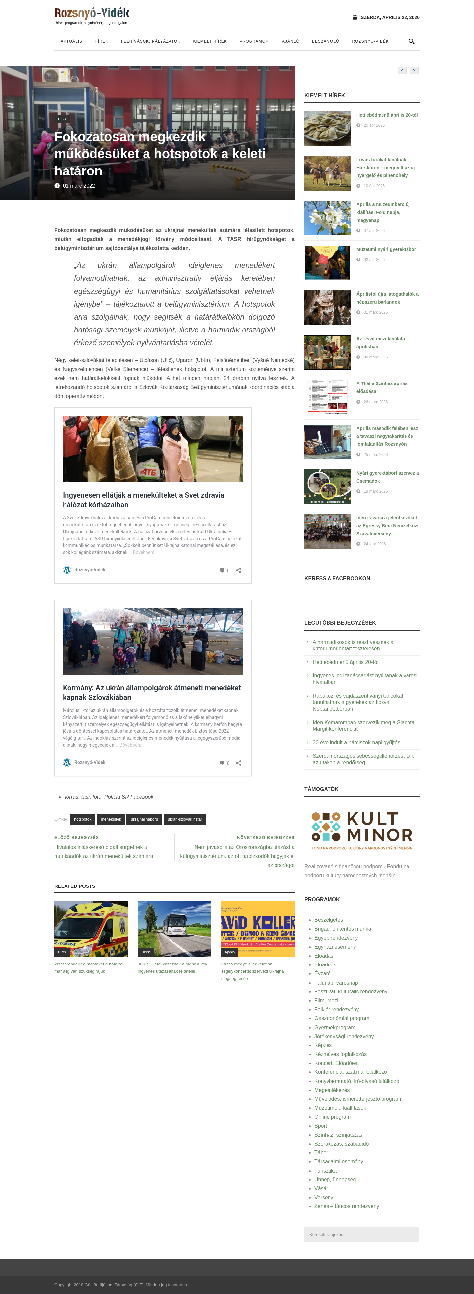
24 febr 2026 (375, 544)
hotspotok (82, 819)
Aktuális (71, 41)
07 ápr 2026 (374, 230)
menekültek (111, 819)
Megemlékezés (332, 1090)
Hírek (102, 41)
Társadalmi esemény (338, 1161)
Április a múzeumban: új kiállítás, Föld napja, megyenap (383, 212)
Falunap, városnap (336, 983)
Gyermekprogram (334, 1027)
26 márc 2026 (376, 402)
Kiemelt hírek (210, 41)
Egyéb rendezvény (336, 938)
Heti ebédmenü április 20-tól (387, 115)
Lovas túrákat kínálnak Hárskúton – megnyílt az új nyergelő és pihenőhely (385, 167)
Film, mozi (326, 1000)
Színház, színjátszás (338, 1135)
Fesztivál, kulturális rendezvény (350, 991)
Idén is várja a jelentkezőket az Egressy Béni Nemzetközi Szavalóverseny (387, 525)
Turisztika (325, 1171)
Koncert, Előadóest (336, 1063)
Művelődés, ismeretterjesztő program (357, 1099)
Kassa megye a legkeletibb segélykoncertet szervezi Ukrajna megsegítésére (252, 971)
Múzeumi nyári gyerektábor (386, 249)
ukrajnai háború (144, 819)
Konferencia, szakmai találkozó (350, 1072)
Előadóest (326, 964)
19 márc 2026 (376, 491)
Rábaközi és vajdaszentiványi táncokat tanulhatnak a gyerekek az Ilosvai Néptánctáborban (358, 702)
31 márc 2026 (376, 312)
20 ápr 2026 (374, 125)
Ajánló (291, 41)
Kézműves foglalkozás (340, 1054)
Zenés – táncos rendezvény (346, 1206)
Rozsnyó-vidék (370, 41)
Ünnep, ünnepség (335, 1179)
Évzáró (322, 973)
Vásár (321, 1188)
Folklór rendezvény (336, 1009)
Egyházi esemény (335, 947)
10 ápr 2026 (374, 186)
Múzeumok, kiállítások (340, 1108)
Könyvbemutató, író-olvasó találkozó (356, 1081)
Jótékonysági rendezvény (344, 1036)
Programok (254, 41)
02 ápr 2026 (374, 259)
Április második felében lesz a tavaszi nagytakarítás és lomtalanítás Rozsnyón (387, 436)
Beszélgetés (328, 920)
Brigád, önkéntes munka (342, 929)
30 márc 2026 (376, 357)
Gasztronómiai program (341, 1018)
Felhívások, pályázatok (151, 41)
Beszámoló (326, 41)
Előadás (323, 956)
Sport (320, 1126)
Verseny (323, 1197)
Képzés (323, 1045)
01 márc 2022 (79, 186)
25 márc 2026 (376, 454)
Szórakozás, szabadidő (341, 1144)
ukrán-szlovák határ (185, 819)
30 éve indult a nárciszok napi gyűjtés (356, 742)
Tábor (321, 1152)
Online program (332, 1117)
